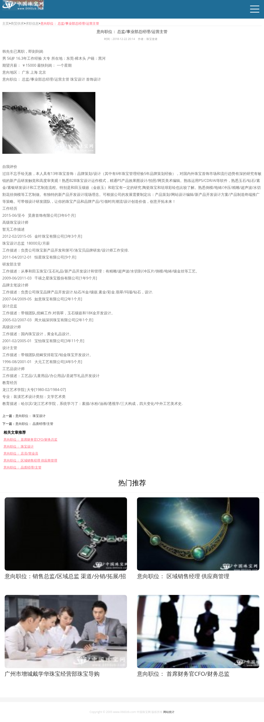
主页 (5, 23)
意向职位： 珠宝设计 (30, 416)
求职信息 (32, 23)
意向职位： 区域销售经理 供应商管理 (30, 460)
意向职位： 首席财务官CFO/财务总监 (30, 439)
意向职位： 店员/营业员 (20, 453)
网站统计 (168, 712)
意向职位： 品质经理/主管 (34, 423)
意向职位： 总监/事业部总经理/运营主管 (69, 23)
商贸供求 (17, 23)
